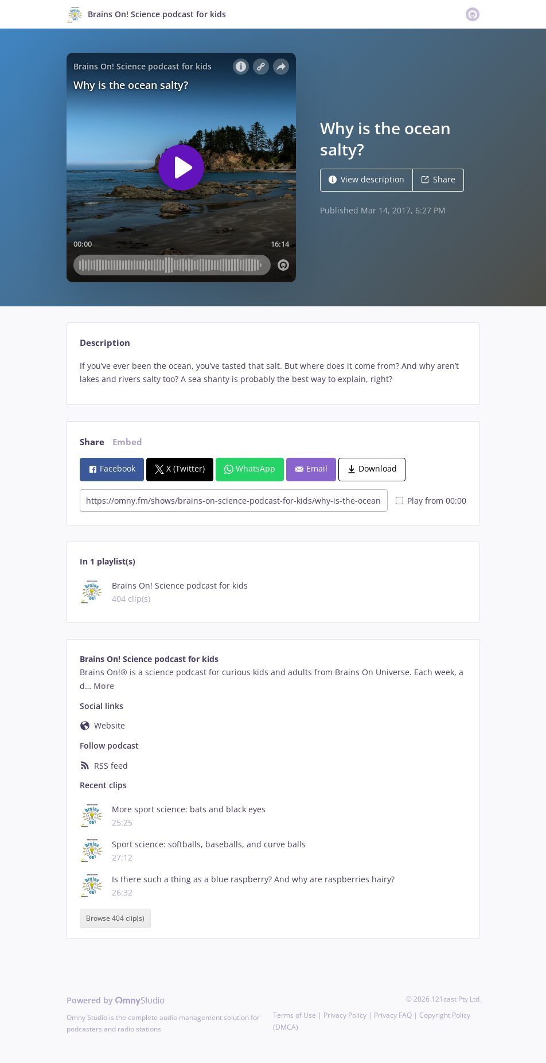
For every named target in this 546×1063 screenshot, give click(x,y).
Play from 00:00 (431, 500)
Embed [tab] (127, 442)
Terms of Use (294, 1015)
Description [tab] (105, 343)
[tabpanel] (273, 373)
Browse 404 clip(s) (115, 919)
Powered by (116, 1000)
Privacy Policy (344, 1015)
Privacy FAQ (393, 1015)
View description (366, 179)
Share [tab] (92, 442)
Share (438, 179)
